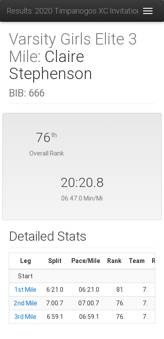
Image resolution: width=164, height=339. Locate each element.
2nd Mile (25, 303)
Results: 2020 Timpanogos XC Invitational (72, 11)
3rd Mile (25, 317)
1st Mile (25, 290)
